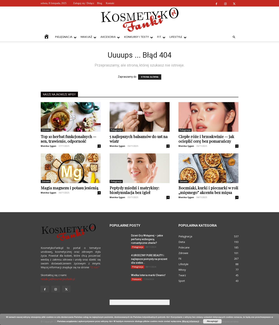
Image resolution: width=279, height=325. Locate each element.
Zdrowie (46, 130)
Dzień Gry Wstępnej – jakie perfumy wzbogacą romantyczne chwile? (147, 239)
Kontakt (110, 3)
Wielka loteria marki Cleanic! (148, 275)
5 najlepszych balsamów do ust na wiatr (139, 139)
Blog (99, 3)
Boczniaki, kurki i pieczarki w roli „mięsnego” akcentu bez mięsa (208, 190)
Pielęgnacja (65, 37)
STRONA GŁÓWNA (149, 77)
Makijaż (88, 37)
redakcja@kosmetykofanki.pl (58, 279)
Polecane (136, 279)
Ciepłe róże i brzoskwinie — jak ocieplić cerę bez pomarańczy (206, 139)
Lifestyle (178, 37)
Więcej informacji (190, 321)
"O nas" (94, 267)
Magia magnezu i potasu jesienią (69, 187)
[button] (234, 37)
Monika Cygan (48, 146)
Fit (161, 37)
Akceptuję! (212, 321)
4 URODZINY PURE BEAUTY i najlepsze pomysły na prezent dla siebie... (149, 259)
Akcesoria (110, 37)
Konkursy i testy (138, 37)
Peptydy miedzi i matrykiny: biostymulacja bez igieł (134, 190)
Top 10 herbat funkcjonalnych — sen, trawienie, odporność (68, 139)
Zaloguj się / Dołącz (83, 3)
